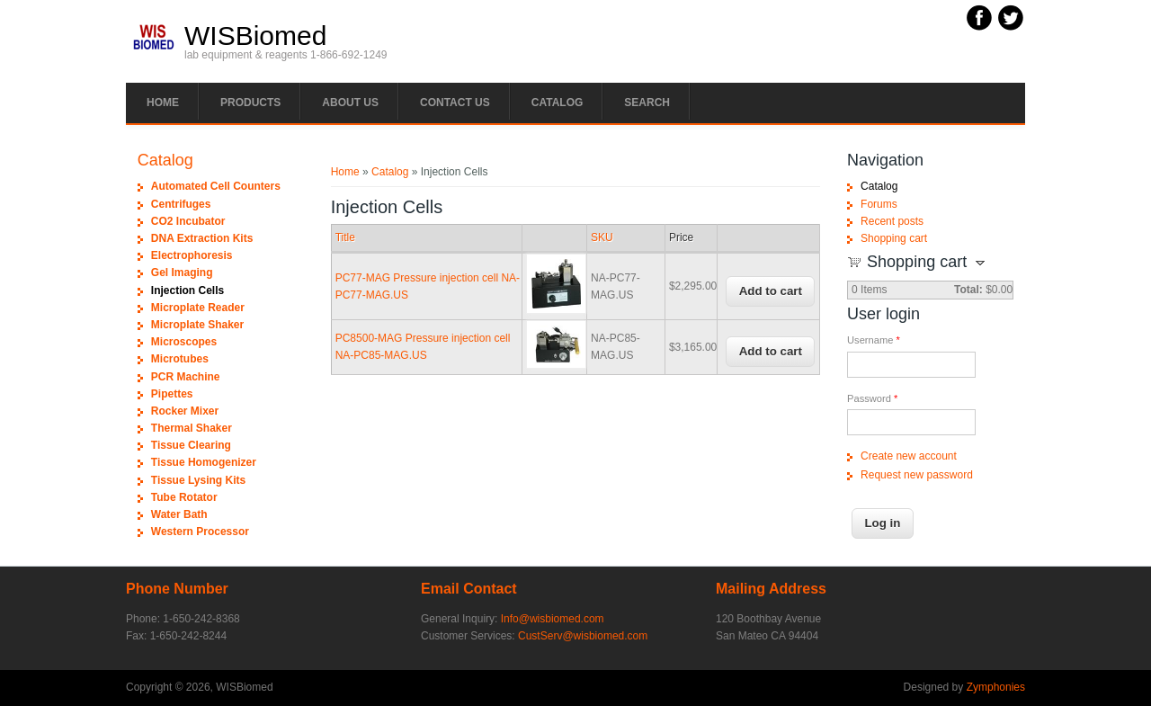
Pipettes (172, 394)
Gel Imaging (182, 272)
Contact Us (455, 102)
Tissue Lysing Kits (198, 480)
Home (163, 102)
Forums (879, 204)
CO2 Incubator (188, 221)
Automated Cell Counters (216, 186)
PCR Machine (185, 377)
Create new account (909, 456)
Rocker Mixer (185, 411)
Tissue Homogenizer (203, 462)
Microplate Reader (198, 307)
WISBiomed (255, 35)
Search (647, 102)
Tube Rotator (184, 497)
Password (872, 398)
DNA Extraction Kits (202, 238)
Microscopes (184, 341)
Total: (968, 289)
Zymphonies (996, 687)
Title (345, 237)
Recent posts (892, 221)
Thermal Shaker (191, 428)
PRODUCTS (250, 102)
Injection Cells (187, 290)
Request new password (917, 475)
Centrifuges (181, 204)
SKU (602, 237)
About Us (350, 102)
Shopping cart (894, 238)
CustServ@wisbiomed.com (582, 636)
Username (873, 340)
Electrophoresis (192, 255)
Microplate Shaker (197, 324)
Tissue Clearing (191, 445)
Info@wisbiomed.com (552, 618)
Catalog (557, 102)
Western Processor (200, 531)
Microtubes (180, 359)
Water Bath (179, 514)
